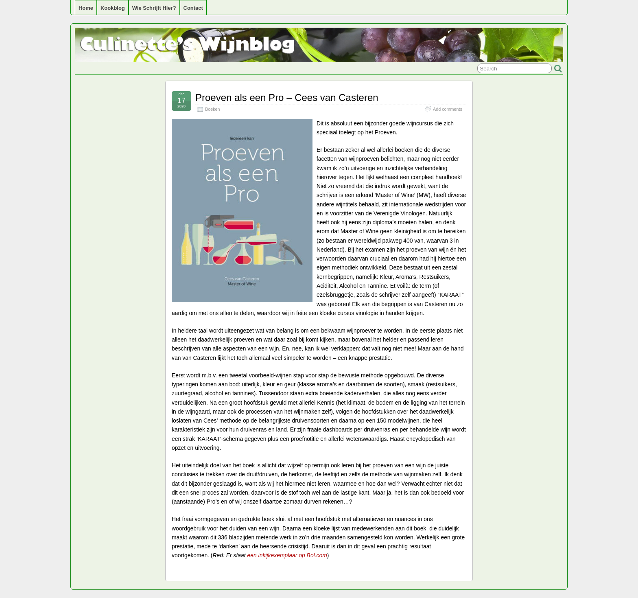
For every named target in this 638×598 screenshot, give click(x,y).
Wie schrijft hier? (154, 8)
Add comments (447, 109)
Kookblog (113, 8)
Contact (193, 8)
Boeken (212, 109)
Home (86, 8)
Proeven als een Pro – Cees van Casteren (286, 97)
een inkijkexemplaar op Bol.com (287, 555)
